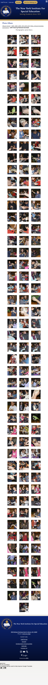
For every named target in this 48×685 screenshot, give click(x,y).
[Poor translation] (5, 668)
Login (24, 655)
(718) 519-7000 (26, 634)
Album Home (6, 26)
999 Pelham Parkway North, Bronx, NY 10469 (24, 632)
